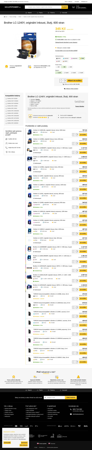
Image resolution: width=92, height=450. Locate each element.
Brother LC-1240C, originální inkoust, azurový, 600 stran (48, 176)
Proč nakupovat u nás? (31, 408)
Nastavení (24, 442)
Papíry (39, 13)
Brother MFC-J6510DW (13, 115)
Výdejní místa (8, 410)
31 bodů (51, 296)
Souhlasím (7, 442)
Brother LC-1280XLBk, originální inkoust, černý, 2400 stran (49, 130)
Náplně (28, 13)
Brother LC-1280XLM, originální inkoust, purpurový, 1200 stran (50, 211)
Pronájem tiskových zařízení (33, 416)
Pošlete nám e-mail (11, 143)
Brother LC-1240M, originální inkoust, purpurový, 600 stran (49, 202)
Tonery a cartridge (12, 16)
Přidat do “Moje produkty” (71, 88)
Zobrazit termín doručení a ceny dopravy (66, 42)
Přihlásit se (84, 1)
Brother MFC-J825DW (13, 123)
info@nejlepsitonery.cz (78, 414)
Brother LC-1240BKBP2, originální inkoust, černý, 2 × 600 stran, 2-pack (52, 148)
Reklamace (7, 416)
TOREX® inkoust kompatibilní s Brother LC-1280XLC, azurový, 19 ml (52, 320)
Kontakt (77, 1)
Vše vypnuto (23, 445)
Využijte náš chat (10, 139)
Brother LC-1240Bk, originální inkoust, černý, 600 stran (48, 139)
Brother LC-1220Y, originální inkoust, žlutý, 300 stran (47, 238)
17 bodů (52, 313)
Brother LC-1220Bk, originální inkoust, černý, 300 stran (48, 167)
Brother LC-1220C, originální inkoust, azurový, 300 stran (48, 193)
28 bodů (53, 342)
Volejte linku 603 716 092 (12, 147)
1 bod (53, 132)
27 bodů (52, 322)
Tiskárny (51, 13)
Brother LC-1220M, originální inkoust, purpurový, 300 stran (49, 220)
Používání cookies (52, 410)
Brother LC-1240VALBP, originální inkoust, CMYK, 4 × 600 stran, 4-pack (52, 266)
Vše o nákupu (68, 1)
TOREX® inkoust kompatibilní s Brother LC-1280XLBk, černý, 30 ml (51, 303)
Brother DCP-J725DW (13, 101)
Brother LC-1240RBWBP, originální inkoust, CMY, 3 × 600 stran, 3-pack (52, 247)
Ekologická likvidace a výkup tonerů (34, 414)
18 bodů (51, 350)
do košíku (83, 134)
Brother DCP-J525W (12, 98)
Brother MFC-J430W (12, 105)
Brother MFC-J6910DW (13, 120)
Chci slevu (70, 397)
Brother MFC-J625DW (13, 113)
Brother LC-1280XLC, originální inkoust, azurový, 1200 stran (49, 184)
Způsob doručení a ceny (10, 408)
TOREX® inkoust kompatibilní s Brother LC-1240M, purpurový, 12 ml (52, 329)
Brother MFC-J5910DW (13, 110)
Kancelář (63, 13)
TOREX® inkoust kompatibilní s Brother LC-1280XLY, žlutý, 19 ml (51, 357)
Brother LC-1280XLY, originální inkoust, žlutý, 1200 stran (48, 229)
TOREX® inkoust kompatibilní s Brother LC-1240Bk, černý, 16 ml (51, 294)
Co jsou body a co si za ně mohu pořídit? (66, 50)
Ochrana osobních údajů (54, 412)
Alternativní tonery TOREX (33, 412)
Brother (19, 16)
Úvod (6, 16)
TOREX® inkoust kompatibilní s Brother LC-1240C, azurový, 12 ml (51, 311)
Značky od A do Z (9, 412)
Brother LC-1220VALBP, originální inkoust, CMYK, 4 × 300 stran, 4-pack (52, 285)
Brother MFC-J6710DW (13, 118)
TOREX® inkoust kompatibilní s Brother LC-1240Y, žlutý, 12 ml (50, 348)
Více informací (22, 439)
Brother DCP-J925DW (13, 103)
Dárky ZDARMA (30, 410)
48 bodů (51, 304)
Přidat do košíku (75, 80)
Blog (27, 418)
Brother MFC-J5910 (12, 108)
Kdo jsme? (50, 408)
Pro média (50, 416)
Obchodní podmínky (52, 414)
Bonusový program (9, 414)
